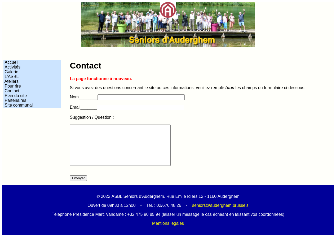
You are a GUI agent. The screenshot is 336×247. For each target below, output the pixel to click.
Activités (11, 67)
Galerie (10, 72)
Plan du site (15, 95)
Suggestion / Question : (92, 117)
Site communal (18, 105)
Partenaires (14, 100)
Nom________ (84, 97)
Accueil (10, 62)
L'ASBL (11, 76)
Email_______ (83, 107)
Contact (11, 91)
